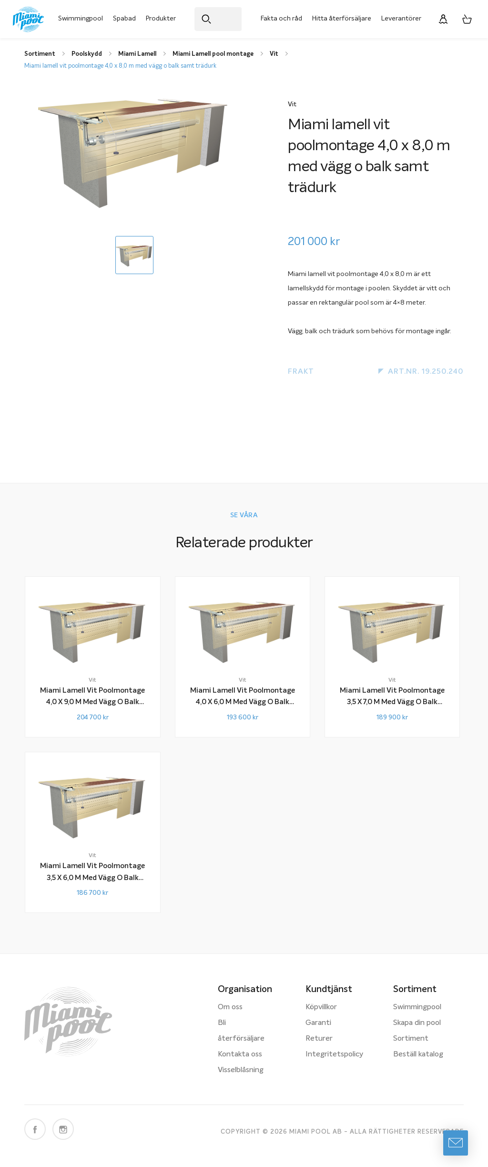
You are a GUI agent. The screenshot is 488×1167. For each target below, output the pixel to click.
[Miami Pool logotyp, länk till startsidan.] (28, 19)
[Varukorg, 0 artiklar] (467, 19)
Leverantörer (401, 18)
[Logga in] (443, 19)
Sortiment (410, 1039)
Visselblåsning (241, 1070)
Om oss (230, 1007)
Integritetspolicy (334, 1054)
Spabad (124, 18)
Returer (319, 1039)
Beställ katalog (418, 1054)
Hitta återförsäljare (341, 18)
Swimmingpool (80, 18)
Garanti (318, 1023)
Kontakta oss (240, 1054)
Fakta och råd (281, 18)
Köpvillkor (321, 1007)
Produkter (161, 18)
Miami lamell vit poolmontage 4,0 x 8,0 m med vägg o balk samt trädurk (120, 66)
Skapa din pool (417, 1023)
